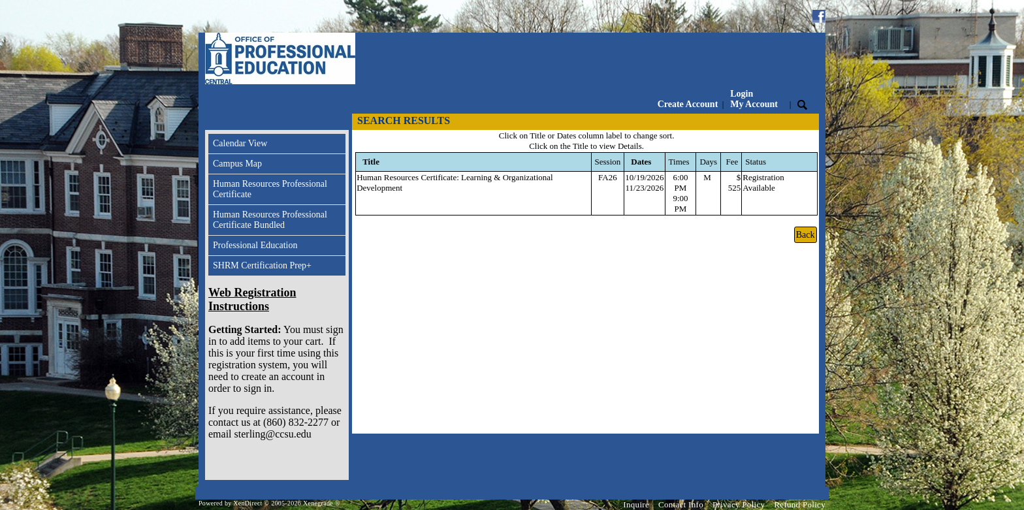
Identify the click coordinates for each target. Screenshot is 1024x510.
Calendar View (240, 143)
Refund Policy (799, 504)
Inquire (636, 504)
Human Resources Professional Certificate (270, 189)
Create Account (688, 104)
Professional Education (255, 245)
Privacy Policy (738, 504)
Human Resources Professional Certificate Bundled (270, 220)
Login (754, 99)
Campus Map (237, 163)
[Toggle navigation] (217, 122)
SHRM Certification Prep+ (262, 265)
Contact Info (680, 504)
